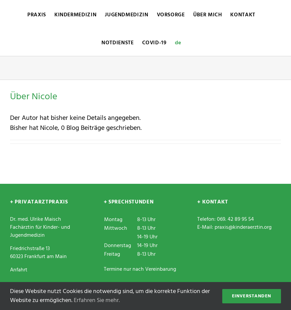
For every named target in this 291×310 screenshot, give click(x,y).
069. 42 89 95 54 (235, 219)
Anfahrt (18, 270)
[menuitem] (178, 42)
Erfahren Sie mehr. (97, 300)
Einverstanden (251, 296)
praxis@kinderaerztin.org (243, 227)
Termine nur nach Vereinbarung (140, 269)
